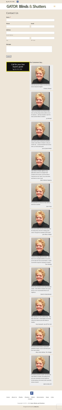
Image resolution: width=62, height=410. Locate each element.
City (7, 40)
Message (8, 44)
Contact (30, 399)
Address (8, 30)
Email (32, 23)
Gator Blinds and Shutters (38, 403)
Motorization (40, 397)
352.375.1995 (10, 1)
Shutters (27, 397)
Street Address (9, 35)
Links (52, 397)
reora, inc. (36, 406)
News (47, 397)
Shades (21, 397)
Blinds (33, 397)
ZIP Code (33, 40)
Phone (8, 23)
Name (8, 17)
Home (8, 397)
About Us (14, 397)
